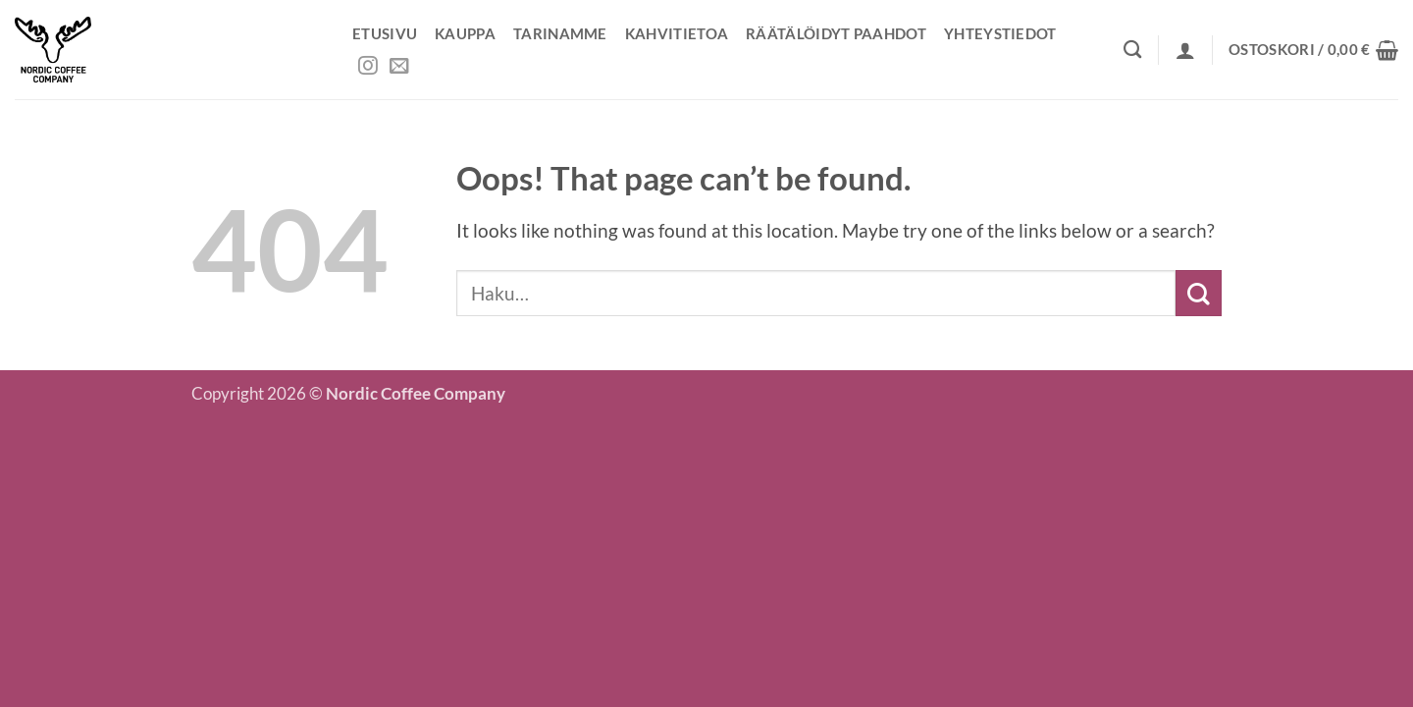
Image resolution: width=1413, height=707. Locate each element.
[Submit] (1199, 293)
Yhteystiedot (1000, 33)
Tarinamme (560, 33)
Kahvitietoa (676, 33)
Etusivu (384, 33)
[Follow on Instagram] (368, 67)
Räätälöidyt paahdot (836, 33)
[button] (1185, 50)
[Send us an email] (399, 67)
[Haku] (1132, 49)
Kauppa (465, 33)
